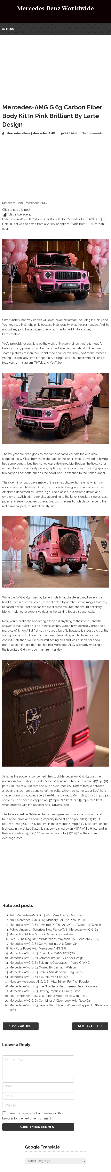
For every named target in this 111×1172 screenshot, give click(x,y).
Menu (10, 28)
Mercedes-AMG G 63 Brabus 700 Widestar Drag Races (46, 972)
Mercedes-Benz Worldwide (55, 9)
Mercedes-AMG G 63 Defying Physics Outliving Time (44, 991)
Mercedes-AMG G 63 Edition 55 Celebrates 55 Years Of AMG (49, 962)
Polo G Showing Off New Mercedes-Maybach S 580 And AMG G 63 (54, 939)
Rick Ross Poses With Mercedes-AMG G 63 (38, 948)
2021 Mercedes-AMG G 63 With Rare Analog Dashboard (47, 915)
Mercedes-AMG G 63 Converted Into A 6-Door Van (43, 943)
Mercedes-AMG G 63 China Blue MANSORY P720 (42, 953)
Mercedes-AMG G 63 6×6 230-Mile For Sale (38, 977)
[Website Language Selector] (55, 1161)
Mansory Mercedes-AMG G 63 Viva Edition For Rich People (49, 981)
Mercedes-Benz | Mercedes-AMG (31, 133)
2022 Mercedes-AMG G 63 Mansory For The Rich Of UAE (47, 920)
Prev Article (21, 1026)
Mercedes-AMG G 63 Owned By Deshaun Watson (42, 967)
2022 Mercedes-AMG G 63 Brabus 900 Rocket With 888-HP (49, 996)
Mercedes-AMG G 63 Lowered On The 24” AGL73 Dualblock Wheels (55, 924)
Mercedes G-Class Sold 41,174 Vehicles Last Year (41, 934)
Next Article (90, 1026)
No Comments (92, 133)
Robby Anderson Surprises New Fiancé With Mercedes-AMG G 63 (53, 929)
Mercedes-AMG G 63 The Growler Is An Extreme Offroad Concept (53, 986)
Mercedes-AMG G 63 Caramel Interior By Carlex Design (46, 958)
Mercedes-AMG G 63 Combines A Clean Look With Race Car (50, 1000)
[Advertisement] (55, 66)
